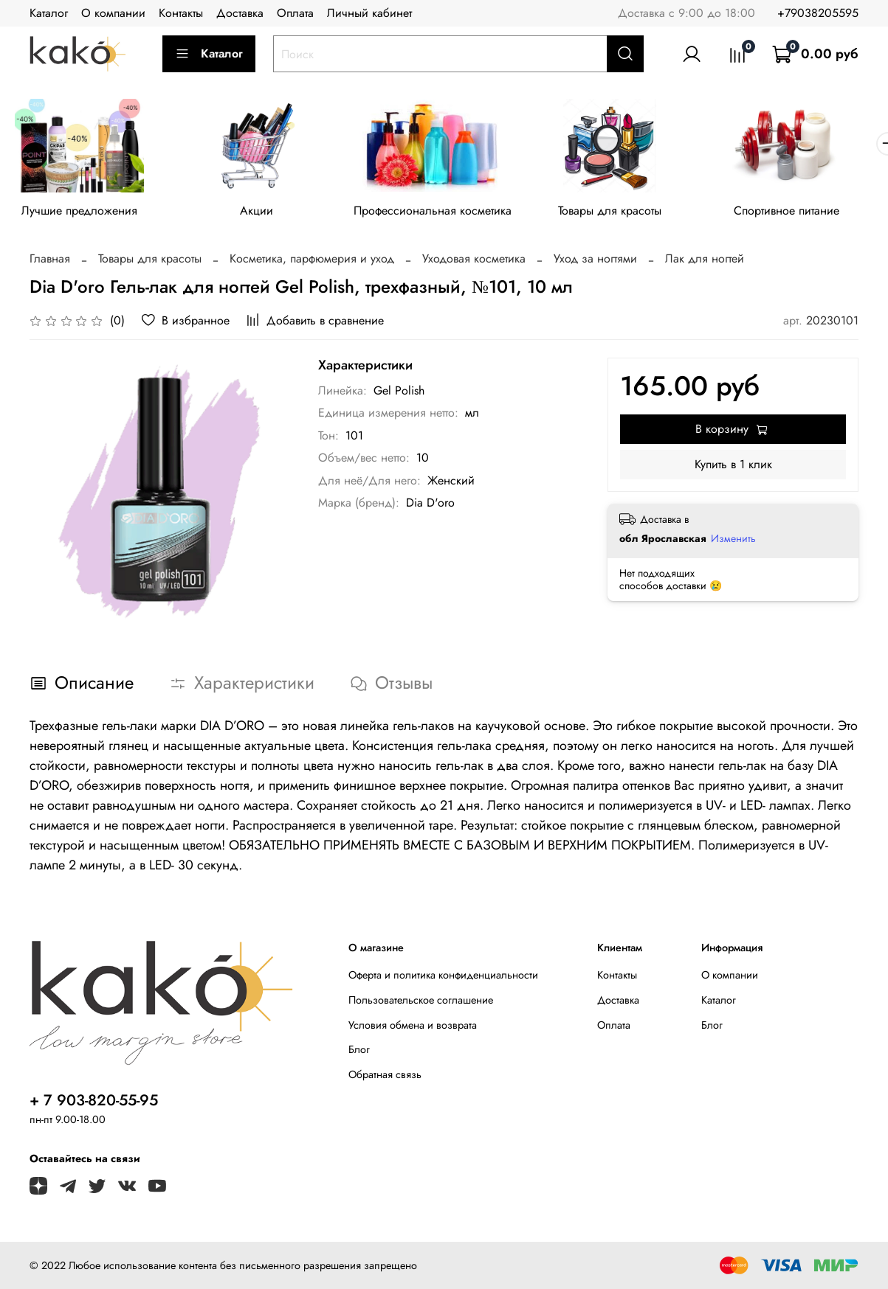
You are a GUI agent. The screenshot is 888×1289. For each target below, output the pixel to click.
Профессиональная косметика (444, 212)
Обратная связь (384, 1076)
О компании (113, 12)
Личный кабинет (369, 12)
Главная (50, 260)
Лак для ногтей (704, 260)
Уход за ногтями (595, 260)
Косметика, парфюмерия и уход (312, 260)
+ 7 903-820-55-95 (94, 1102)
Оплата (295, 12)
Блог (359, 1052)
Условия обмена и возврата (412, 1027)
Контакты (181, 12)
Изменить (733, 541)
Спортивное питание (806, 212)
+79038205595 (817, 12)
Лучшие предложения (82, 212)
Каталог (49, 12)
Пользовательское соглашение (420, 1003)
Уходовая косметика (474, 260)
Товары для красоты (625, 212)
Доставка (240, 12)
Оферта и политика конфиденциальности (443, 977)
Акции (263, 212)
